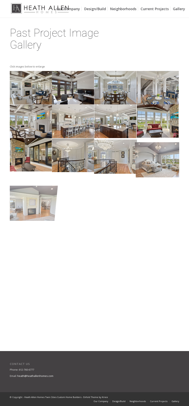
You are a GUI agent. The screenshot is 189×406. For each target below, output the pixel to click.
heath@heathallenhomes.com (35, 376)
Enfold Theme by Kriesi (95, 397)
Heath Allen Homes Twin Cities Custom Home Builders (52, 397)
